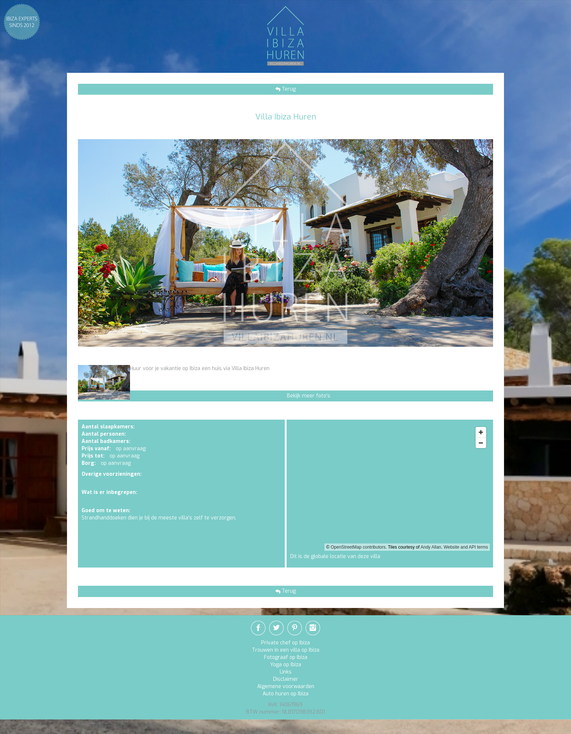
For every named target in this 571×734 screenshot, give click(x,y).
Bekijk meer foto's (308, 395)
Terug (288, 89)
